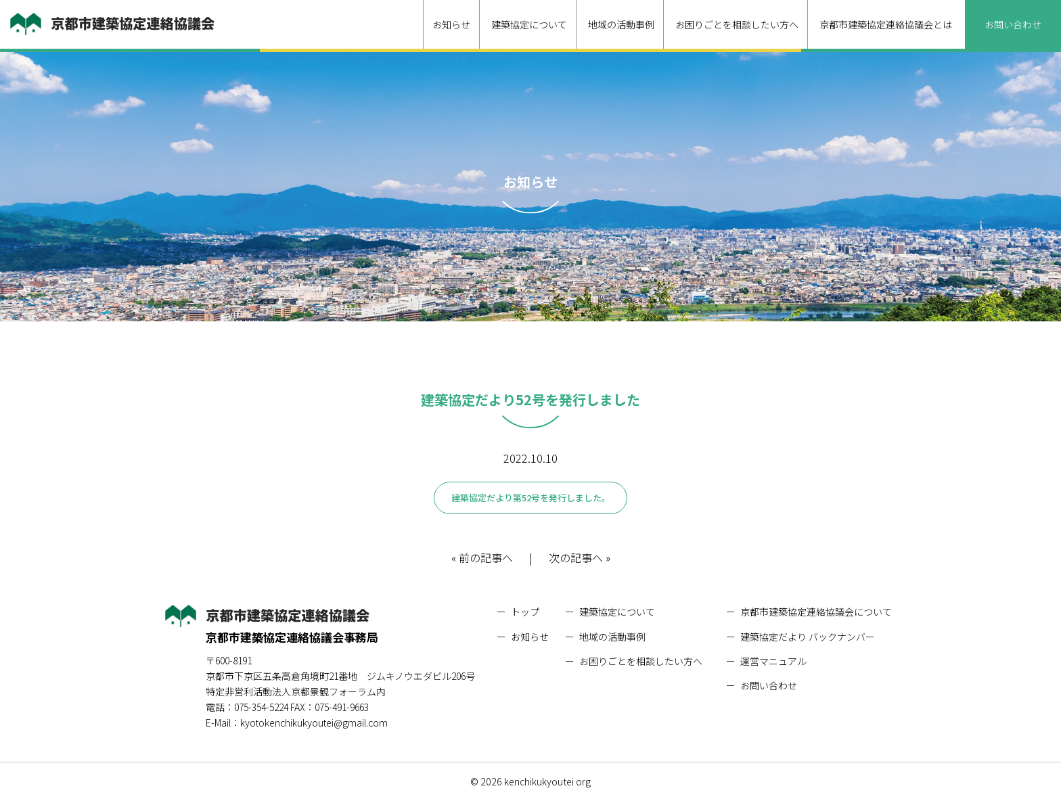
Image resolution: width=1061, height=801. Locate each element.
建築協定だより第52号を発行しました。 (530, 497)
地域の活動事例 (621, 24)
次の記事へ (576, 558)
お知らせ (451, 24)
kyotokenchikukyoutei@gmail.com (314, 722)
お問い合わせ (1013, 24)
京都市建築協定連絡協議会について (816, 611)
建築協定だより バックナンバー (807, 636)
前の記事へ (486, 558)
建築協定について (529, 24)
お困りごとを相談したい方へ (736, 24)
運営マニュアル (773, 661)
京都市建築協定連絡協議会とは (885, 24)
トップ (525, 611)
